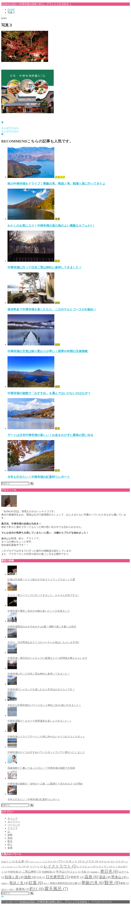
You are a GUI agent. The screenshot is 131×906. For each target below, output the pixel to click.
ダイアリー (13, 821)
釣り (9, 844)
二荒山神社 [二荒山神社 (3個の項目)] (31, 871)
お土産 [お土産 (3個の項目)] (21, 861)
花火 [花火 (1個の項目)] (46, 883)
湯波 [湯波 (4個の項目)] (105, 877)
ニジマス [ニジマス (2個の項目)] (49, 861)
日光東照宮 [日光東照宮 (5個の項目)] (58, 877)
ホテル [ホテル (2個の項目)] (104, 861)
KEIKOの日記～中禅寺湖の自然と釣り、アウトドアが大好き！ (36, 4)
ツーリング (13, 825)
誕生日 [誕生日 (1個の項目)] (5, 889)
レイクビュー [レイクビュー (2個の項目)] (86, 866)
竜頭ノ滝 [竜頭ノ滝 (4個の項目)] (18, 883)
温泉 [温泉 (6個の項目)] (91, 876)
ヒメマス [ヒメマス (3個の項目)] (90, 861)
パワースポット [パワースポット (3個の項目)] (69, 861)
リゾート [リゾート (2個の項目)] (36, 866)
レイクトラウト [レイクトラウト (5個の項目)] (60, 866)
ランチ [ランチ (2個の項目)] (23, 866)
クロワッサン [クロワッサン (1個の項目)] (35, 862)
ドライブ (12, 828)
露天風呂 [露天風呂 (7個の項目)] (56, 888)
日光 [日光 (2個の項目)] (41, 877)
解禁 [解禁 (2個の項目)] (124, 883)
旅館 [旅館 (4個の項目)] (30, 877)
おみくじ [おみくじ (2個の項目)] (8, 861)
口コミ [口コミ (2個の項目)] (75, 872)
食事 (9, 847)
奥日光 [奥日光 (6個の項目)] (109, 871)
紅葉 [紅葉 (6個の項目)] (36, 882)
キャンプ (12, 818)
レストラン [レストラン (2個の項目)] (104, 866)
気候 (9, 838)
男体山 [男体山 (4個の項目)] (118, 877)
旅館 (9, 834)
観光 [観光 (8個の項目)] (112, 882)
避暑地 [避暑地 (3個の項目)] (22, 889)
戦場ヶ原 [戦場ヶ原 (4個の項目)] (14, 877)
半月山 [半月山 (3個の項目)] (62, 871)
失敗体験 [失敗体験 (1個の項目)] (95, 872)
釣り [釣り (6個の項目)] (37, 888)
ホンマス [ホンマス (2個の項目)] (117, 861)
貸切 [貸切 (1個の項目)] (12, 889)
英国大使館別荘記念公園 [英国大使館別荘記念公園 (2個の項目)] (65, 883)
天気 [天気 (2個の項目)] (85, 872)
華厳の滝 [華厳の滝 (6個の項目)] (92, 882)
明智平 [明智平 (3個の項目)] (77, 877)
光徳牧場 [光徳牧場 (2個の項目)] (48, 872)
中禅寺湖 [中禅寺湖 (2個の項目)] (14, 872)
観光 (9, 841)
